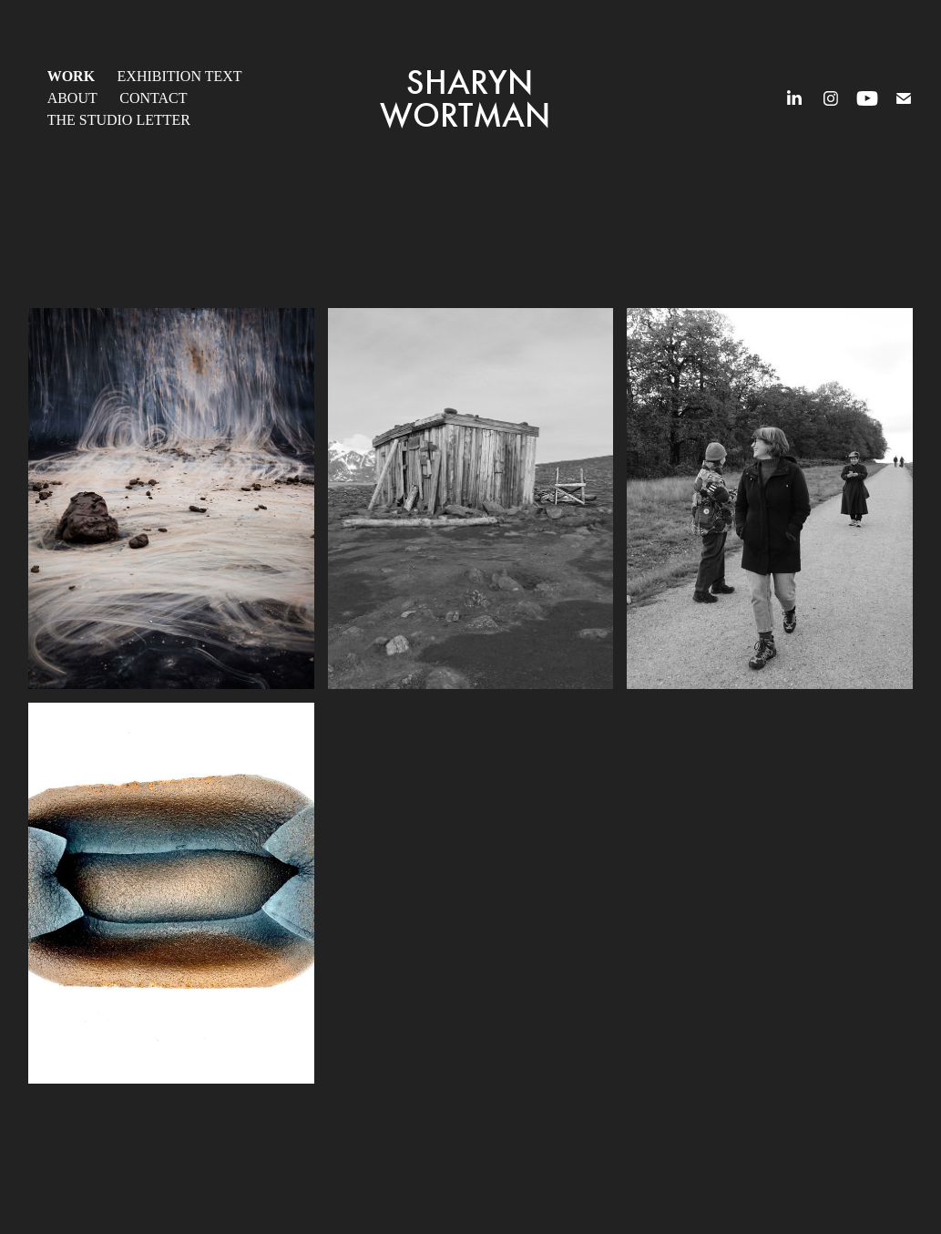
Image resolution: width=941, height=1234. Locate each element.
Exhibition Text (180, 76)
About (72, 98)
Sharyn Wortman (469, 98)
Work (71, 76)
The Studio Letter (118, 120)
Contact (153, 98)
